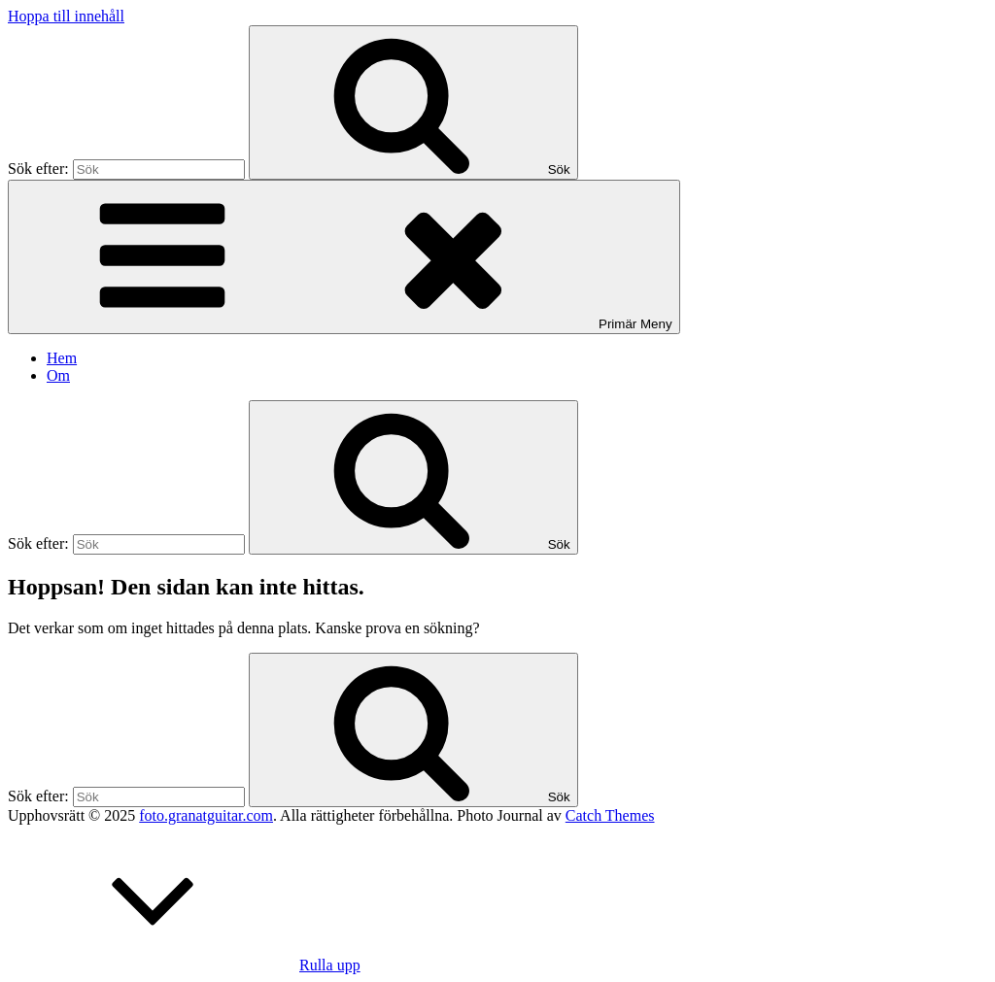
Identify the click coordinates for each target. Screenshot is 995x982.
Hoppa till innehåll (66, 16)
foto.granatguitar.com (206, 815)
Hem (62, 358)
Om (58, 375)
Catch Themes (610, 815)
